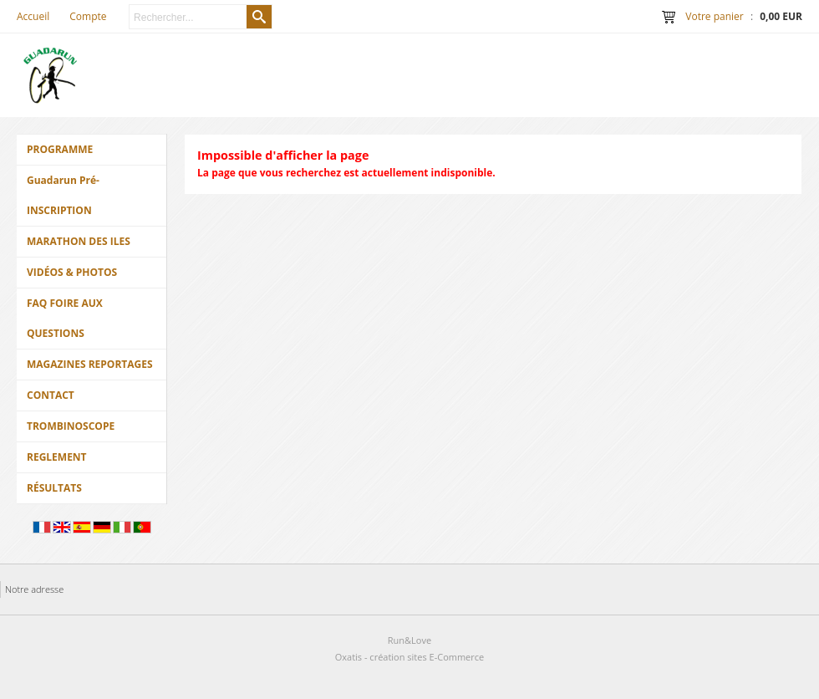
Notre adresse (34, 589)
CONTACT (50, 395)
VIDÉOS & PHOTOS (72, 272)
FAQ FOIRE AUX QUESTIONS (65, 318)
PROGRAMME (60, 149)
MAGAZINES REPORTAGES (90, 364)
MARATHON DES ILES (78, 241)
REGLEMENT (57, 457)
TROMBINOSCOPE (70, 426)
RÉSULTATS (54, 488)
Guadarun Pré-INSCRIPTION (63, 195)
